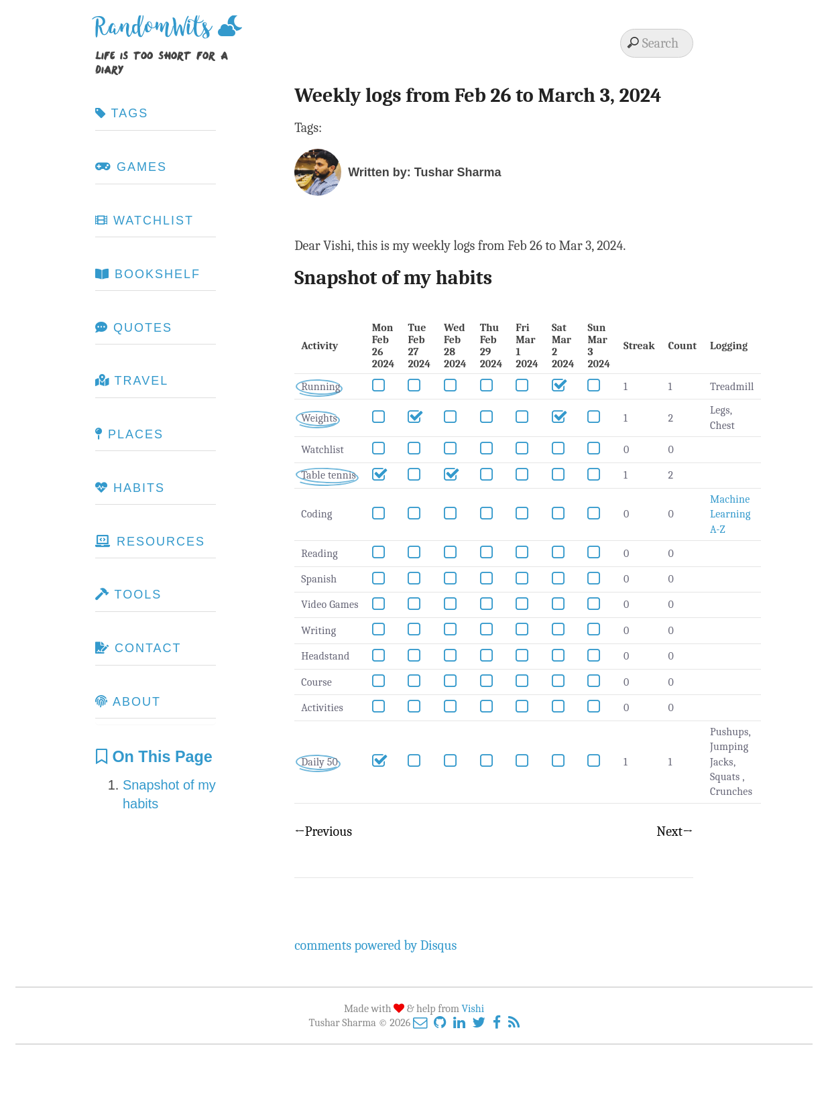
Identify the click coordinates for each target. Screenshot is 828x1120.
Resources (150, 541)
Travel (131, 380)
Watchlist (144, 220)
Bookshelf (147, 274)
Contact (138, 648)
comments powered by (375, 945)
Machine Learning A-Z (730, 514)
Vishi (473, 1009)
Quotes (133, 327)
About (128, 701)
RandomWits (156, 32)
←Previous (323, 831)
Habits (130, 488)
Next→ (674, 831)
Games (131, 167)
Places (129, 434)
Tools (128, 594)
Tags (121, 113)
